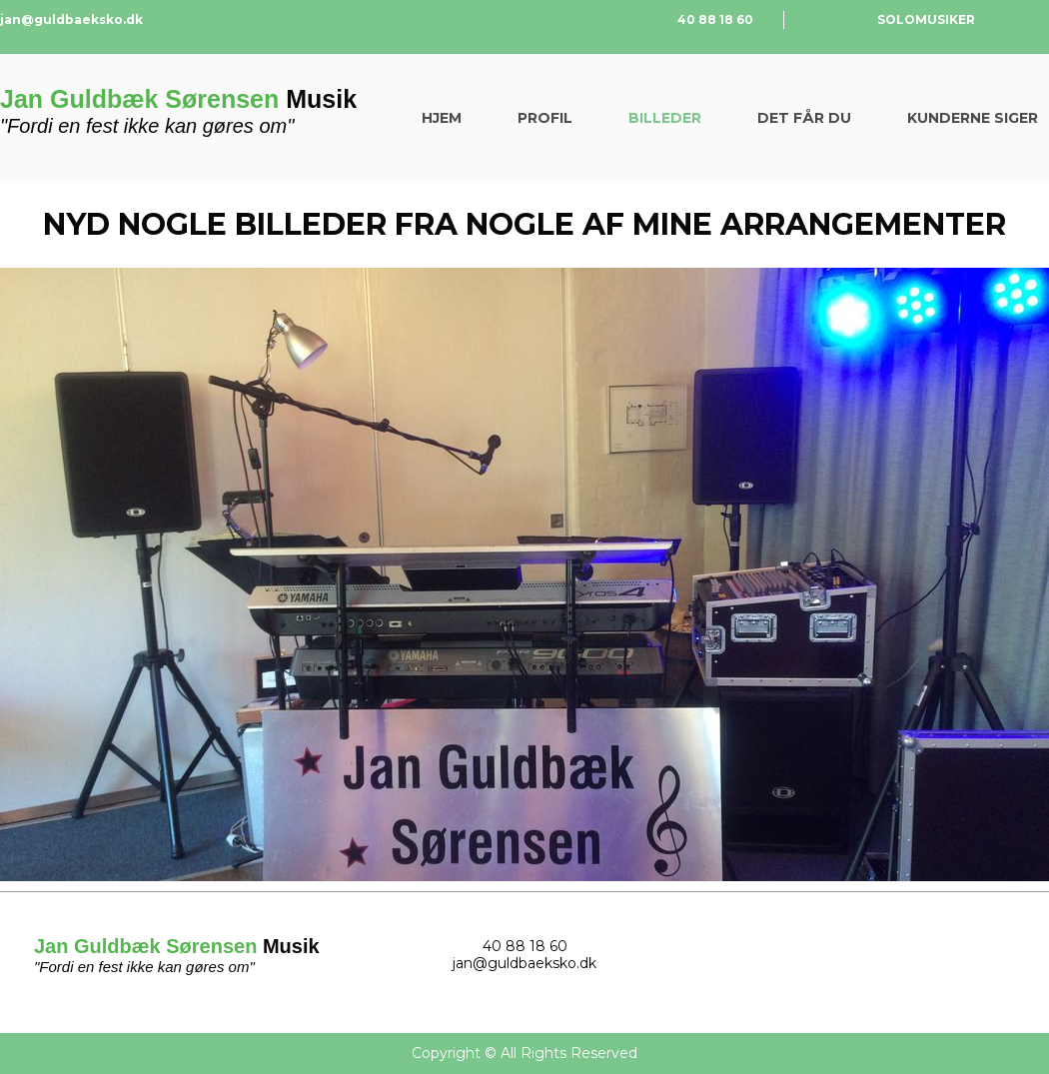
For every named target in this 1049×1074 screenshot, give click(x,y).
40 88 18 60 (715, 19)
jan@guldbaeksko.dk (71, 19)
